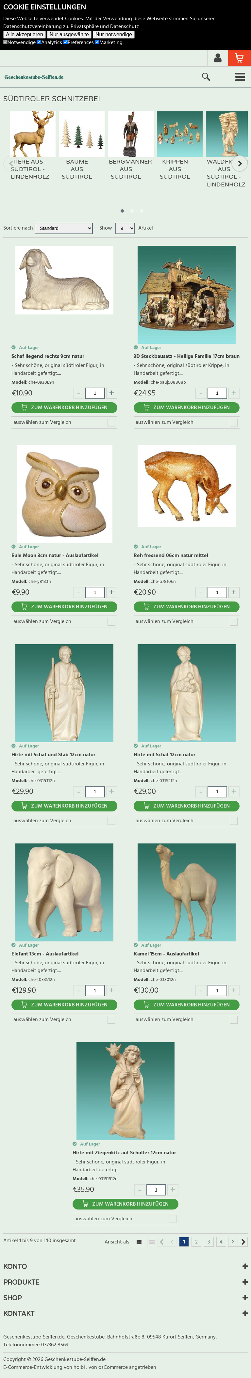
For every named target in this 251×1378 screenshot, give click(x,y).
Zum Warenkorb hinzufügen (69, 408)
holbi (80, 1367)
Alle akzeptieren (24, 34)
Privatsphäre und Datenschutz (105, 27)
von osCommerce (109, 1367)
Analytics (49, 43)
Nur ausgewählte (69, 34)
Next (239, 163)
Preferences (78, 43)
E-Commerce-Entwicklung (33, 1367)
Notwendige (19, 43)
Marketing (109, 43)
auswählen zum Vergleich (42, 422)
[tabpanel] (27, 152)
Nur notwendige (113, 34)
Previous (11, 163)
